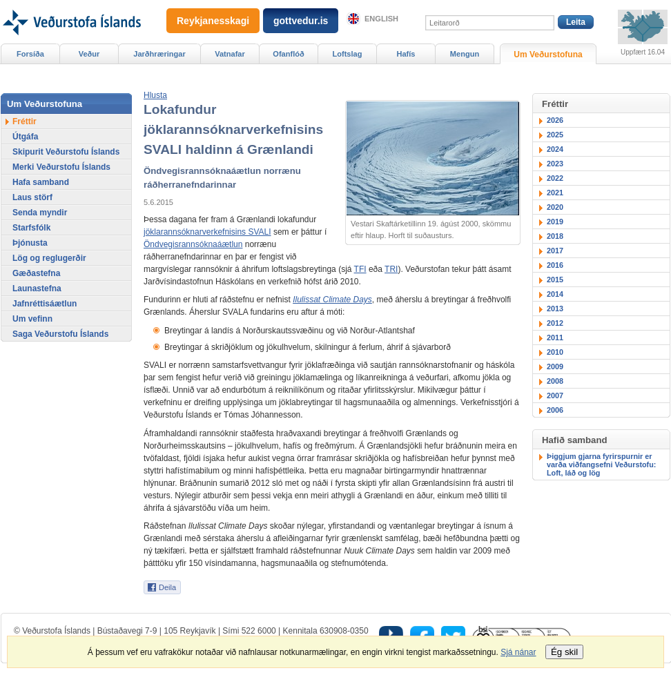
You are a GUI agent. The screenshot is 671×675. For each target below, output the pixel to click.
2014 (555, 294)
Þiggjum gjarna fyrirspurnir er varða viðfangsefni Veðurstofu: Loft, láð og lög (601, 464)
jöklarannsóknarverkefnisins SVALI (207, 232)
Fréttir (24, 121)
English (381, 18)
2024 (555, 149)
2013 (555, 308)
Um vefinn (32, 319)
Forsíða (30, 54)
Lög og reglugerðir (49, 258)
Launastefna (36, 288)
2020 (555, 207)
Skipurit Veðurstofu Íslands (65, 152)
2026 (555, 120)
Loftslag (347, 54)
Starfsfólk (31, 228)
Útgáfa (25, 136)
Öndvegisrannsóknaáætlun (193, 244)
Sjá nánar (518, 652)
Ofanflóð (288, 54)
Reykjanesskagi (213, 20)
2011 (555, 337)
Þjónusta (30, 243)
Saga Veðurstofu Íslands (60, 334)
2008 (555, 381)
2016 (555, 265)
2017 (555, 250)
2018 (555, 236)
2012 (555, 323)
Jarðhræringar (159, 54)
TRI (391, 269)
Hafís (406, 54)
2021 (555, 192)
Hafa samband (40, 182)
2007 (555, 395)
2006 (555, 410)
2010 (555, 352)
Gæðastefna (36, 273)
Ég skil (564, 652)
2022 (555, 178)
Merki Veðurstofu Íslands (61, 167)
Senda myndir (39, 212)
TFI (360, 269)
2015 (555, 279)
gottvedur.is (300, 20)
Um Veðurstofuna (548, 54)
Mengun (464, 54)
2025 (555, 134)
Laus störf (32, 197)
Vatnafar (230, 54)
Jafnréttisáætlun (44, 304)
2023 (555, 163)
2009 (555, 366)
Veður (89, 54)
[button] (155, 95)
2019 (555, 221)
